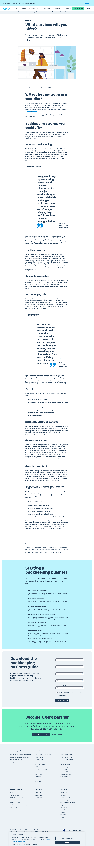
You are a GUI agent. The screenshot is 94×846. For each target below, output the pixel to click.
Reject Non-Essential (67, 838)
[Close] (82, 834)
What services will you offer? (59, 13)
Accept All (67, 842)
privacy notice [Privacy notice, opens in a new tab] (20, 841)
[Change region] (75, 830)
